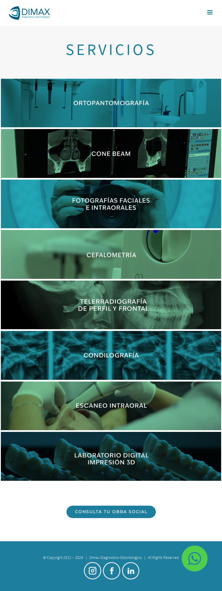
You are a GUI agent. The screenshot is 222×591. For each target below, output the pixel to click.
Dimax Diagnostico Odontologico (115, 557)
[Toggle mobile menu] (210, 12)
